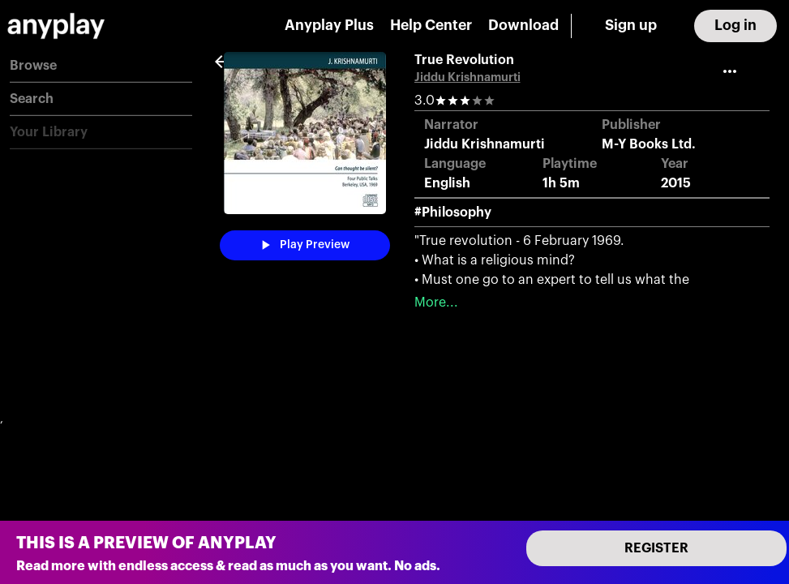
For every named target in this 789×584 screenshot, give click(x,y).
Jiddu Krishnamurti (467, 77)
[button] (101, 66)
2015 (676, 183)
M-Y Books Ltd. (649, 144)
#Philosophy (452, 212)
